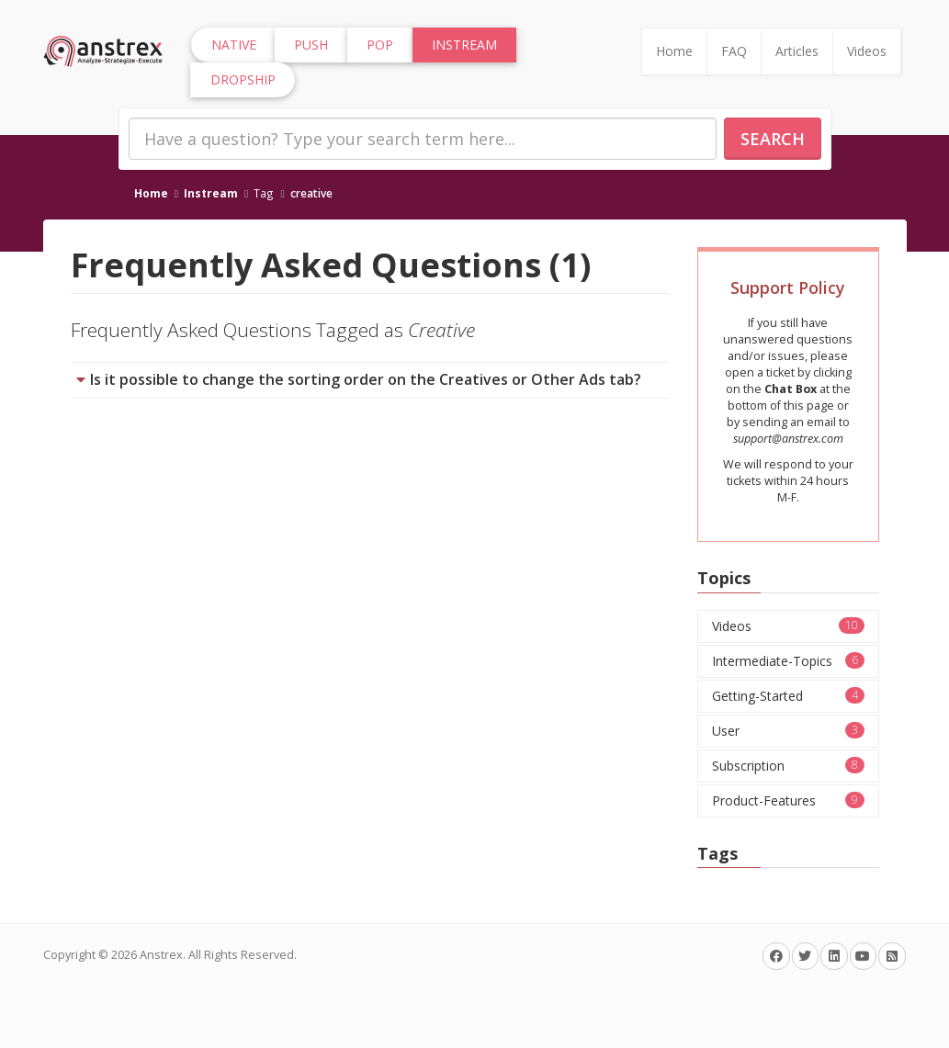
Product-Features (788, 800)
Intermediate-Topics (788, 661)
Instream (211, 193)
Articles (797, 51)
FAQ (734, 51)
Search (772, 139)
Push (311, 44)
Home (674, 51)
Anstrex (161, 955)
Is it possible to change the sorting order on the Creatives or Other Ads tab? (365, 379)
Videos (867, 51)
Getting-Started (788, 695)
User (788, 730)
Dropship (243, 79)
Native (233, 44)
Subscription (788, 765)
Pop (380, 44)
